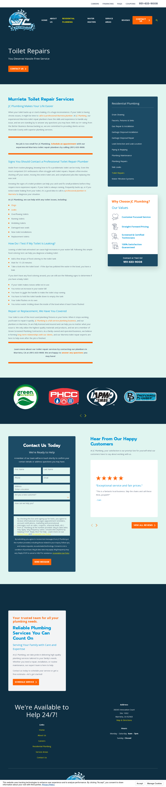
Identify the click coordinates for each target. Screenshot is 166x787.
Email (42, 478)
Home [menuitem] (44, 20)
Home (42, 730)
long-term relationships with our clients (35, 334)
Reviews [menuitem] (126, 20)
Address (14, 486)
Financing (108, 3)
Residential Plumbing (42, 746)
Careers (95, 3)
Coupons (130, 3)
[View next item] (85, 415)
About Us (42, 735)
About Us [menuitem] (53, 20)
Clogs (13, 205)
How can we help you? (20, 503)
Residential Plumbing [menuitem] (68, 20)
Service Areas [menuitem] (109, 20)
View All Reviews (141, 525)
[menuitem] (133, 115)
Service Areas (42, 752)
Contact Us (143, 20)
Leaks (13, 209)
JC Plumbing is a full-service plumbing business (55, 320)
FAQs (119, 3)
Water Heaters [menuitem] (91, 20)
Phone (14, 478)
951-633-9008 (148, 3)
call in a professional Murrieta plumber (56, 115)
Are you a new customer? (22, 495)
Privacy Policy (19, 534)
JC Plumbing (81, 115)
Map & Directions (124, 720)
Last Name (44, 469)
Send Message (38, 561)
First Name (15, 469)
